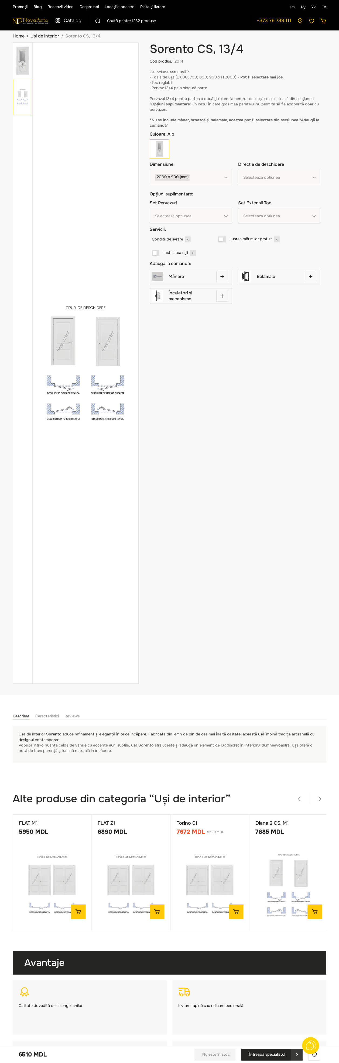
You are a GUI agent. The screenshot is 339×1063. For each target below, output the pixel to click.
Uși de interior (44, 36)
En (323, 7)
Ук (313, 7)
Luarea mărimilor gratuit (251, 238)
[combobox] (191, 177)
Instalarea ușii (175, 252)
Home (19, 36)
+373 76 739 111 (274, 20)
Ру (303, 7)
